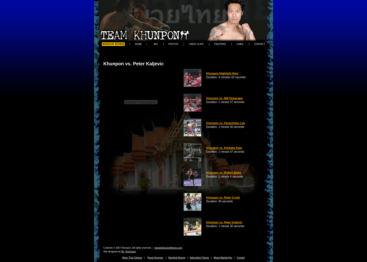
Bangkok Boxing (177, 257)
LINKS (240, 44)
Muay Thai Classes (132, 257)
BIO (156, 44)
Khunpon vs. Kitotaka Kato (224, 148)
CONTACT (259, 44)
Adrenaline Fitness (199, 257)
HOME (138, 44)
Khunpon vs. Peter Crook (223, 197)
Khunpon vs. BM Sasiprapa (224, 98)
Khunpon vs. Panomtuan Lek (225, 123)
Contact (241, 257)
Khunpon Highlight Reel (222, 73)
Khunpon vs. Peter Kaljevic (224, 222)
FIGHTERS (220, 44)
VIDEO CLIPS (196, 44)
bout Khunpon (156, 257)
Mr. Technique (128, 251)
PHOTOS (173, 44)
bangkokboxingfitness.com (168, 248)
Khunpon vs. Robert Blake (223, 172)
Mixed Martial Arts (223, 257)
